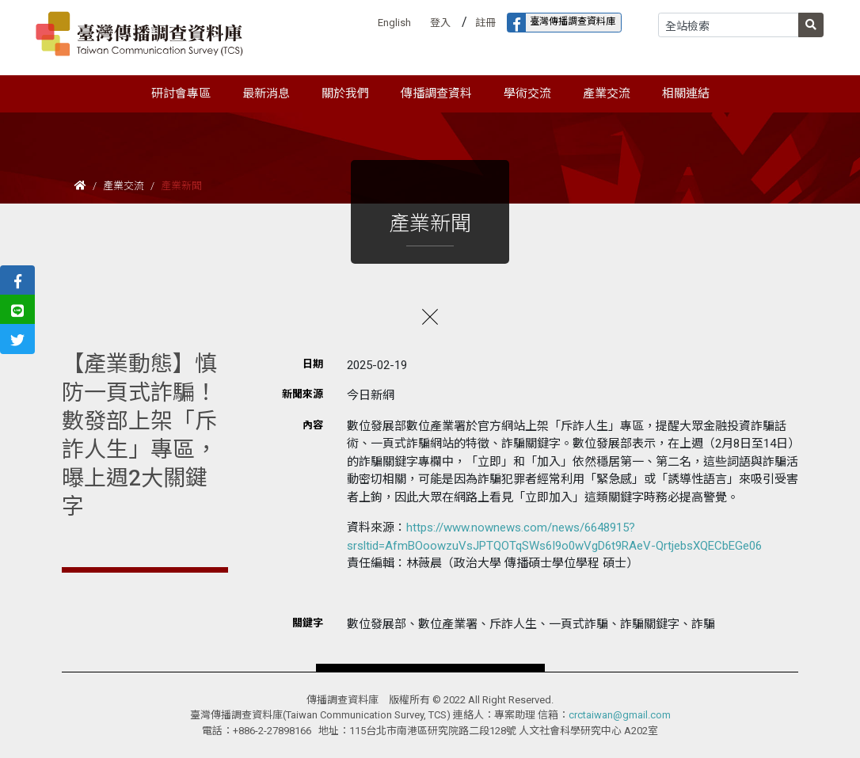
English (394, 23)
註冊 (485, 23)
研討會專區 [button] (181, 93)
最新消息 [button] (266, 93)
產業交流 (123, 186)
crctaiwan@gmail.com (620, 715)
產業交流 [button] (606, 93)
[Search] (728, 25)
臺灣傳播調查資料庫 (561, 22)
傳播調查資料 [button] (436, 93)
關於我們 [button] (345, 93)
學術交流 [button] (527, 93)
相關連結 (686, 93)
